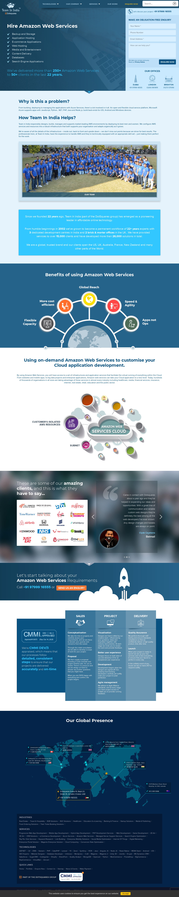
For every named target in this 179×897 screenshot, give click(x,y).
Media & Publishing (143, 821)
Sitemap (61, 869)
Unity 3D (113, 854)
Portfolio (29, 869)
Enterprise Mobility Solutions (78, 839)
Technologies (49, 4)
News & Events (72, 869)
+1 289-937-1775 (35, 752)
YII (70, 851)
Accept (125, 894)
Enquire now (167, 62)
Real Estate (23, 821)
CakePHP (55, 851)
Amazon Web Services (85, 836)
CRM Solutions (32, 836)
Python (105, 857)
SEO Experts (24, 854)
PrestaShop (128, 857)
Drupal (129, 854)
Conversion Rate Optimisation (92, 842)
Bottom (83, 873)
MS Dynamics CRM (141, 854)
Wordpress (78, 854)
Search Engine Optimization (135, 836)
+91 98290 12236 (132, 767)
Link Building (60, 839)
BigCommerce (140, 857)
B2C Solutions (65, 821)
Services (93, 4)
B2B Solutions (52, 821)
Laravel (64, 851)
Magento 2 (104, 854)
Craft (87, 854)
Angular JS (104, 851)
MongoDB (87, 857)
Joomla (122, 854)
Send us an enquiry (71, 588)
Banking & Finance (111, 821)
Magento (94, 854)
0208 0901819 (152, 88)
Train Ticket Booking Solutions (52, 824)
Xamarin (41, 851)
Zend (75, 851)
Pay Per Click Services (27, 839)
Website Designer (38, 854)
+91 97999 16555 (135, 88)
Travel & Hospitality (37, 821)
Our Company (72, 4)
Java (96, 851)
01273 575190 (168, 88)
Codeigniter (44, 857)
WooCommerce (116, 857)
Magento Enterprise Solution (52, 842)
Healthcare (77, 821)
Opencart (96, 857)
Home (21, 869)
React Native (124, 851)
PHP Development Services (103, 833)
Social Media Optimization (101, 839)
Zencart (46, 860)
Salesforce (23, 857)
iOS (152, 851)
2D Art (152, 833)
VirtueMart (37, 860)
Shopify (54, 857)
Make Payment (85, 869)
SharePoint (63, 857)
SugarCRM (34, 857)
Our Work (112, 4)
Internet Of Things (120, 839)
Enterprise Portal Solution (29, 842)
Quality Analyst (75, 857)
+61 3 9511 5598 (154, 791)
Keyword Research (46, 839)
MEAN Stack (136, 851)
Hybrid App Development (80, 833)
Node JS (114, 851)
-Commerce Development (50, 836)
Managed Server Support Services (109, 836)
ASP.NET (22, 851)
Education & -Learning (93, 821)
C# (29, 851)
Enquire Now (131, 4)
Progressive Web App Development (33, 833)
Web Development (123, 833)
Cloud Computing (71, 842)
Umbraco (68, 854)
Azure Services (68, 836)
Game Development (140, 833)
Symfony (83, 851)
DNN (34, 851)
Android (146, 851)
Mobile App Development (58, 833)
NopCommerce (25, 860)
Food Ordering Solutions (28, 824)
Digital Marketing (136, 839)
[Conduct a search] (157, 4)
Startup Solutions (127, 821)
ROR (90, 851)
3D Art (21, 836)
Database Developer (55, 854)
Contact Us (51, 869)
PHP (48, 851)
